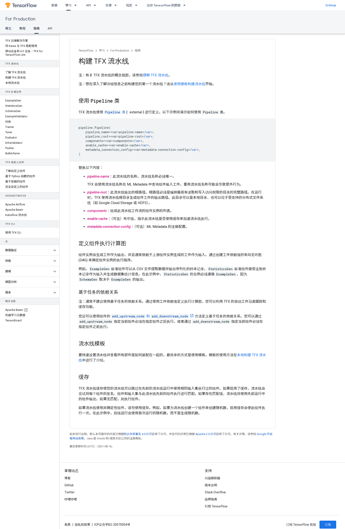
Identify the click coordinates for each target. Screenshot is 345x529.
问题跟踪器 (212, 478)
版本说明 (211, 485)
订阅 (328, 525)
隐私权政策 (82, 524)
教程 (22, 28)
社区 (129, 5)
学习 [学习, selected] (68, 5)
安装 (54, 5)
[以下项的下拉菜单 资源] (117, 5)
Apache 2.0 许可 (205, 434)
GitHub (330, 5)
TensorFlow (86, 50)
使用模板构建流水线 (189, 84)
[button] (26, 250)
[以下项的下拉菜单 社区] (137, 5)
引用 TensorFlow (216, 506)
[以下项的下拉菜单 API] (96, 5)
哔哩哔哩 (70, 499)
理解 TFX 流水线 (155, 75)
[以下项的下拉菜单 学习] (77, 5)
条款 (67, 524)
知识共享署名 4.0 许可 (138, 434)
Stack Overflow (215, 492)
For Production (20, 19)
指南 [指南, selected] (36, 28)
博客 (67, 478)
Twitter (69, 492)
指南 (138, 50)
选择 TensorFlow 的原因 (163, 5)
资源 (108, 5)
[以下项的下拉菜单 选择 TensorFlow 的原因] (185, 5)
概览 (8, 28)
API (88, 5)
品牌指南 (211, 499)
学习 (102, 50)
